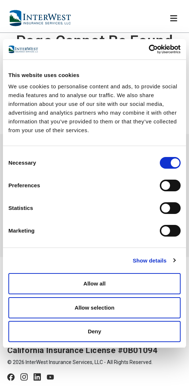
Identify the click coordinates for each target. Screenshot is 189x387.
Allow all (95, 283)
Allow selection (94, 307)
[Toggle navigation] (173, 18)
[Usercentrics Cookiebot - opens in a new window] (149, 49)
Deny (94, 331)
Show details (150, 260)
